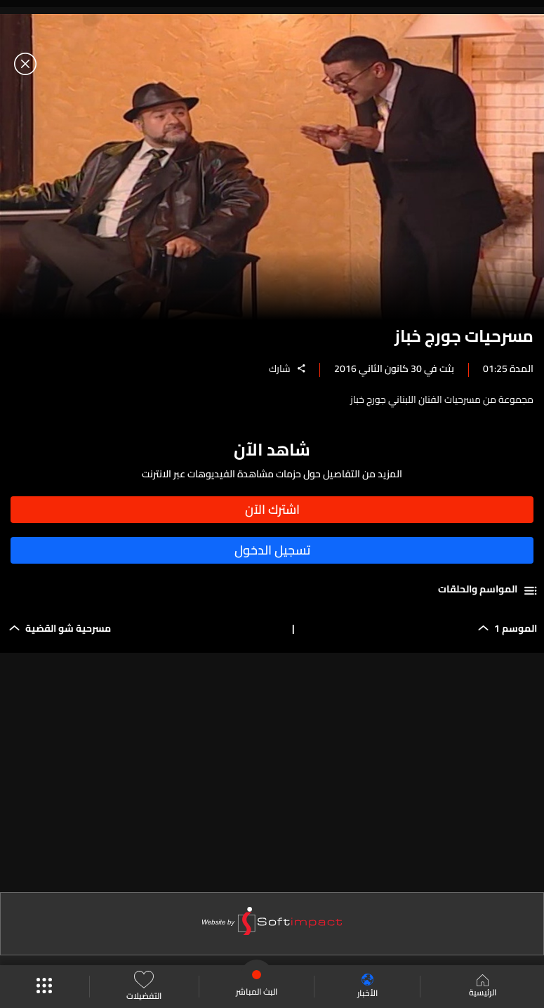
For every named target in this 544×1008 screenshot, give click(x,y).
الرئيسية (482, 987)
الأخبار (367, 987)
